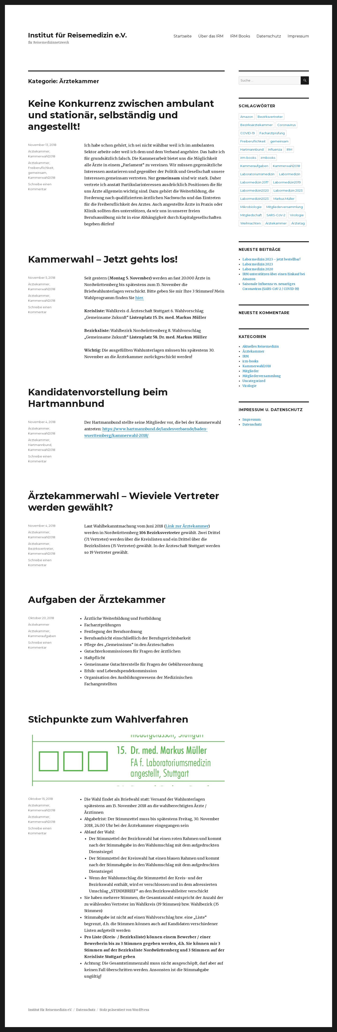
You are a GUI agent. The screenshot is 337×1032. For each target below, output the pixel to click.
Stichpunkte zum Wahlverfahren (108, 719)
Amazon (246, 117)
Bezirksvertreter (40, 548)
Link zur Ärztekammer (186, 526)
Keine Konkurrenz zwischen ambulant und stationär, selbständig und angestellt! (121, 115)
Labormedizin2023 (254, 198)
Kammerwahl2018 (41, 156)
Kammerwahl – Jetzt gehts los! (103, 259)
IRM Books (240, 36)
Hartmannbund (39, 445)
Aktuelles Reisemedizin (260, 347)
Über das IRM (210, 36)
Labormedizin (289, 174)
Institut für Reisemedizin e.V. (77, 35)
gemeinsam (37, 172)
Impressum (298, 36)
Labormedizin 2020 (257, 269)
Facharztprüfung (272, 133)
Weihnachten (250, 223)
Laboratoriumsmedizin (257, 174)
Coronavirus (286, 125)
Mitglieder (250, 371)
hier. (139, 297)
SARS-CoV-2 (276, 215)
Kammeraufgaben (42, 636)
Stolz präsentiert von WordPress (124, 1010)
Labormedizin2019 (287, 182)
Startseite (183, 36)
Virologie (297, 215)
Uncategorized (253, 381)
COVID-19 (247, 133)
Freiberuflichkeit (40, 168)
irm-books (248, 158)
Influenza (275, 149)
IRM (289, 149)
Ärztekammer (38, 151)
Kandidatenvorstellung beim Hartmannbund (98, 397)
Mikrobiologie (251, 207)
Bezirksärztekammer (256, 125)
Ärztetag (298, 223)
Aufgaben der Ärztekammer (97, 599)
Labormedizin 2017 (254, 182)
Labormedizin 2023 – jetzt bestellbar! (271, 259)
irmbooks (268, 158)
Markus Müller (283, 198)
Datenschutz (268, 36)
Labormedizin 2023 (288, 190)
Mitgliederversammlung (284, 207)
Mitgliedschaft (251, 215)
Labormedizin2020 (254, 190)
